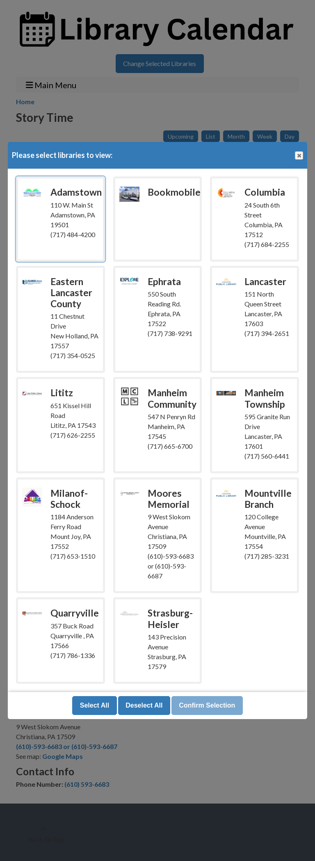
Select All (94, 705)
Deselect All (144, 705)
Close (298, 155)
